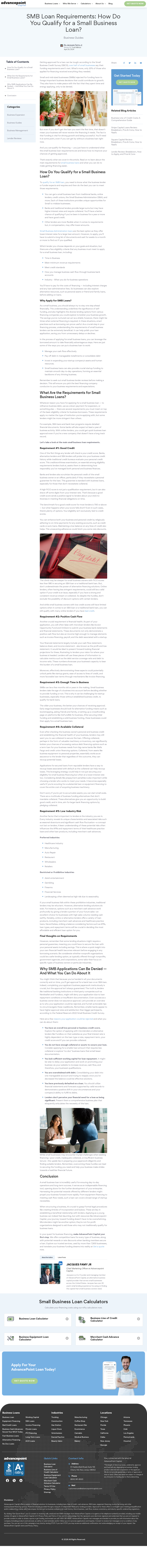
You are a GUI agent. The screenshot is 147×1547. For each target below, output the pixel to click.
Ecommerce (80, 1430)
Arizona (127, 1418)
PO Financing (31, 1434)
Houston (127, 1442)
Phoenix (127, 1426)
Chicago (103, 1418)
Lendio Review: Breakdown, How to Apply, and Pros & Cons (126, 153)
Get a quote (98, 1247)
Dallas (102, 1438)
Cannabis (78, 1434)
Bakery (77, 1442)
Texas (102, 1430)
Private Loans (31, 1430)
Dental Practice (57, 1438)
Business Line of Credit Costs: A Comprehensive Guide (125, 119)
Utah (126, 1430)
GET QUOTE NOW (135, 4)
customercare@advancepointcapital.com (85, 1490)
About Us (101, 4)
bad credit (89, 611)
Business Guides (14, 123)
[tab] (49, 1257)
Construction (56, 1422)
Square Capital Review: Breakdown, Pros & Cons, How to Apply (126, 142)
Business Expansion (16, 115)
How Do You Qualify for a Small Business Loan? (19, 68)
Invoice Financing (33, 1426)
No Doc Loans (8, 1445)
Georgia (103, 1446)
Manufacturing (81, 1418)
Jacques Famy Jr (74, 45)
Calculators (88, 4)
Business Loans (53, 4)
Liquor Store (56, 1430)
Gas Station (56, 1426)
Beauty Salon (56, 1442)
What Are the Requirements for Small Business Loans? (20, 77)
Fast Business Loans (10, 1437)
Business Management (17, 131)
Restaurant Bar (81, 1426)
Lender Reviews (14, 138)
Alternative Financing (11, 1441)
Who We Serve (71, 4)
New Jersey (105, 1442)
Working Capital (32, 1418)
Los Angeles (129, 1434)
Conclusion (11, 96)
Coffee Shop (80, 1422)
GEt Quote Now (24, 1382)
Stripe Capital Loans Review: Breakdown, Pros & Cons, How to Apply (126, 130)
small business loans (70, 163)
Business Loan (8, 1418)
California (104, 1434)
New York (104, 1422)
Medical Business (82, 1438)
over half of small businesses (82, 65)
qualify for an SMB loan (53, 182)
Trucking (54, 1418)
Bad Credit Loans (9, 1426)
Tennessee (128, 1422)
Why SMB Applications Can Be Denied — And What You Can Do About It (20, 86)
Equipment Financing (11, 1422)
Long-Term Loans (33, 1438)
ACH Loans (30, 1442)
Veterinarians (56, 1434)
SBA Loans (30, 1422)
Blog (110, 4)
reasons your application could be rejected (73, 1019)
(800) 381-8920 (76, 1480)
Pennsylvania (129, 1438)
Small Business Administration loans (56, 231)
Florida (103, 1426)
